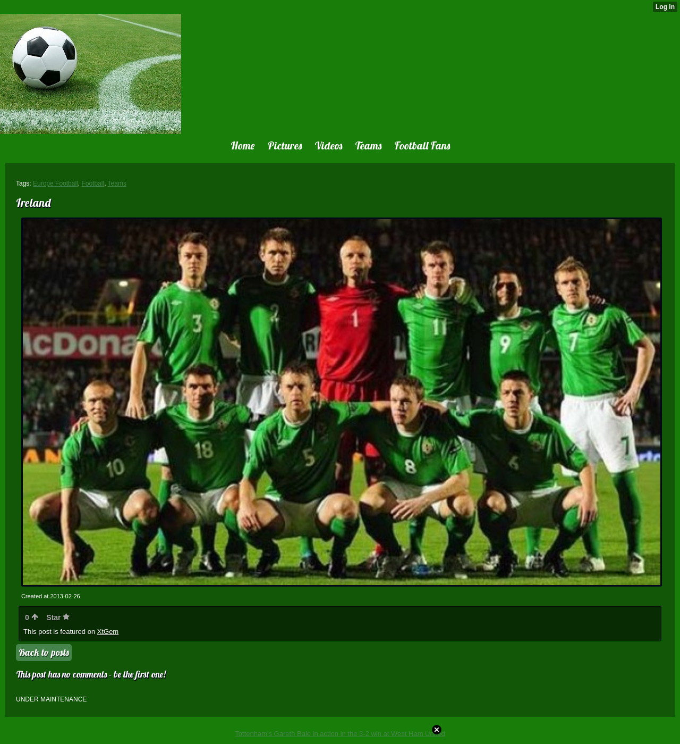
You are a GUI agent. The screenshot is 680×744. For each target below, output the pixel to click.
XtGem (107, 632)
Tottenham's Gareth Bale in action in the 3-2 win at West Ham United (340, 734)
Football (92, 183)
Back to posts (44, 652)
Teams (117, 183)
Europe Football (55, 183)
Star (58, 617)
